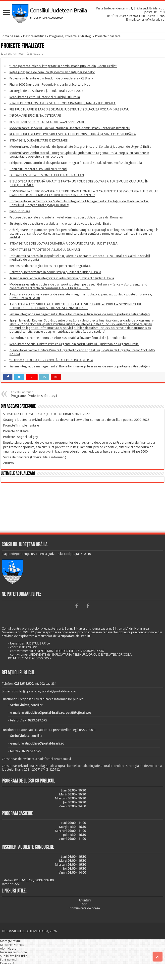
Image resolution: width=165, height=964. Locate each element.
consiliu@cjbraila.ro (26, 691)
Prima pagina (10, 36)
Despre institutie (34, 36)
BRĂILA (82, 507)
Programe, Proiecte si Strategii (70, 36)
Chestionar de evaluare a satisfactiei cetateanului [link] (36, 759)
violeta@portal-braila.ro (59, 691)
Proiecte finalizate (107, 36)
